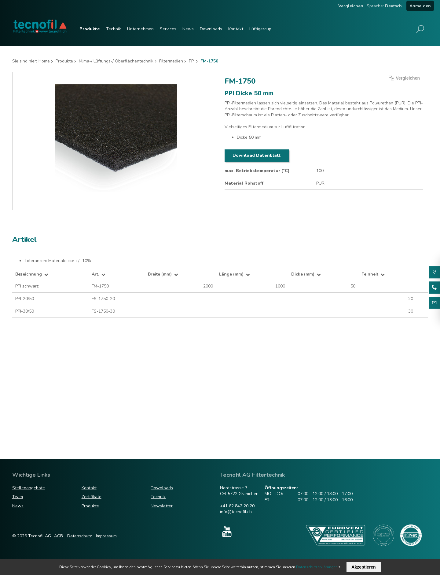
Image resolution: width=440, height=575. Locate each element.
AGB (58, 536)
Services (168, 29)
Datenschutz (79, 536)
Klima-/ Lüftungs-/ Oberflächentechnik (116, 61)
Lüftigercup (260, 29)
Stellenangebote (28, 488)
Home (44, 61)
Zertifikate (91, 497)
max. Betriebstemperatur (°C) (257, 171)
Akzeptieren (363, 567)
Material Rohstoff (244, 183)
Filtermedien (171, 61)
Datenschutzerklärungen (317, 567)
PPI (192, 61)
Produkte (89, 29)
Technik (113, 29)
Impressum (106, 536)
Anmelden (420, 6)
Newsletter (162, 506)
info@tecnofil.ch (236, 512)
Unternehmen (140, 29)
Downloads (211, 29)
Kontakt (235, 29)
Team (17, 497)
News (188, 29)
